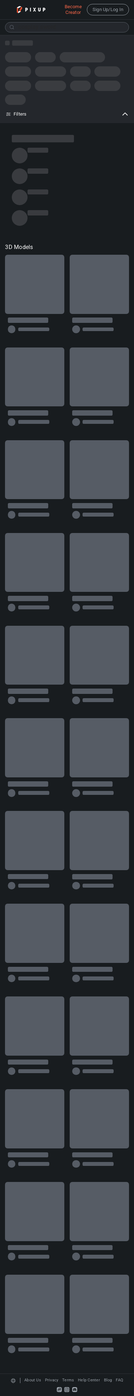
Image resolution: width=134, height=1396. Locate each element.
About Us (32, 1380)
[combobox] (67, 27)
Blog (108, 1380)
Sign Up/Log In (108, 9)
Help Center (89, 1380)
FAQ (119, 1380)
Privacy (52, 1380)
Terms (68, 1380)
